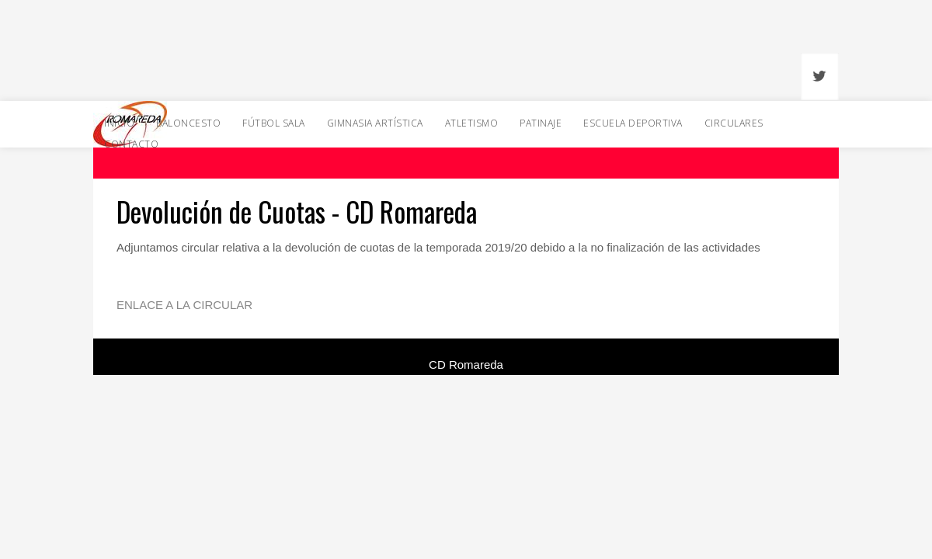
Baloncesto (188, 123)
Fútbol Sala (273, 123)
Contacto (131, 144)
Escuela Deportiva (633, 123)
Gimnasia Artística (375, 123)
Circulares (733, 123)
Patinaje (541, 123)
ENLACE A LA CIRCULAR (184, 304)
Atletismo (472, 123)
